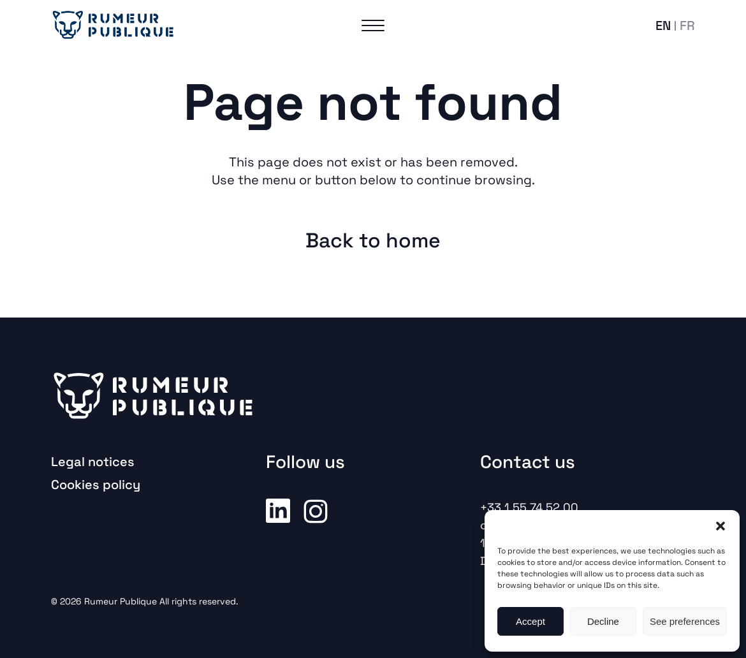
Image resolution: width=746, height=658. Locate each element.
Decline (603, 621)
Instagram (315, 510)
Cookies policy (95, 484)
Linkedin (278, 510)
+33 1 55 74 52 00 (529, 507)
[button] (720, 526)
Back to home (373, 240)
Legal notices (93, 461)
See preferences (685, 621)
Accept (530, 621)
